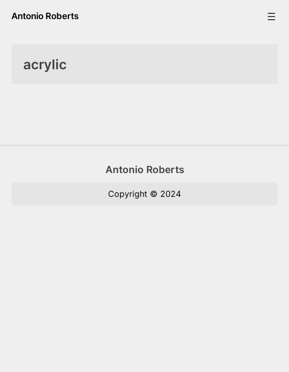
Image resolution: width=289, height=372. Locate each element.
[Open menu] (271, 16)
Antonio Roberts (45, 16)
